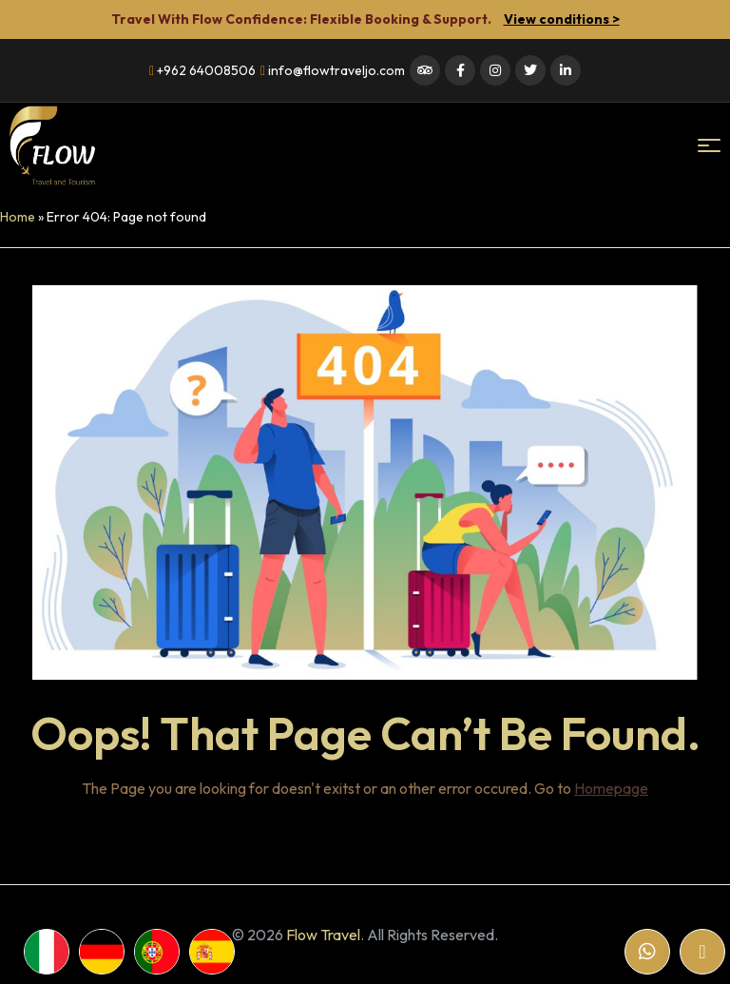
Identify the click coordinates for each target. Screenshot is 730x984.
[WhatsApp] (647, 951)
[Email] (702, 951)
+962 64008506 (202, 70)
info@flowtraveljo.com (332, 70)
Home (17, 216)
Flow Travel (323, 934)
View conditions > (562, 19)
